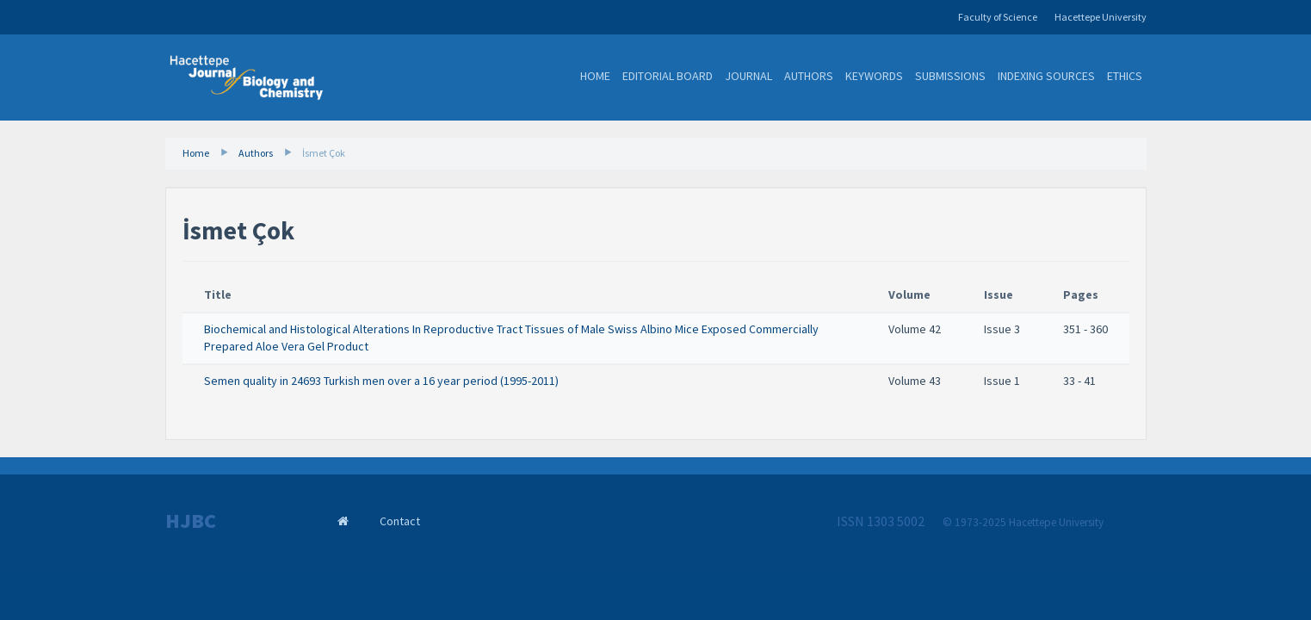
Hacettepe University (1100, 16)
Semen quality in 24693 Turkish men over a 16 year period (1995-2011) (381, 380)
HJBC (190, 521)
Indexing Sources (1046, 76)
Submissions (950, 76)
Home (595, 76)
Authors (808, 76)
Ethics (1124, 76)
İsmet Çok (323, 152)
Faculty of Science (997, 16)
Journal (748, 76)
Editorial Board (667, 76)
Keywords (874, 76)
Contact (400, 521)
